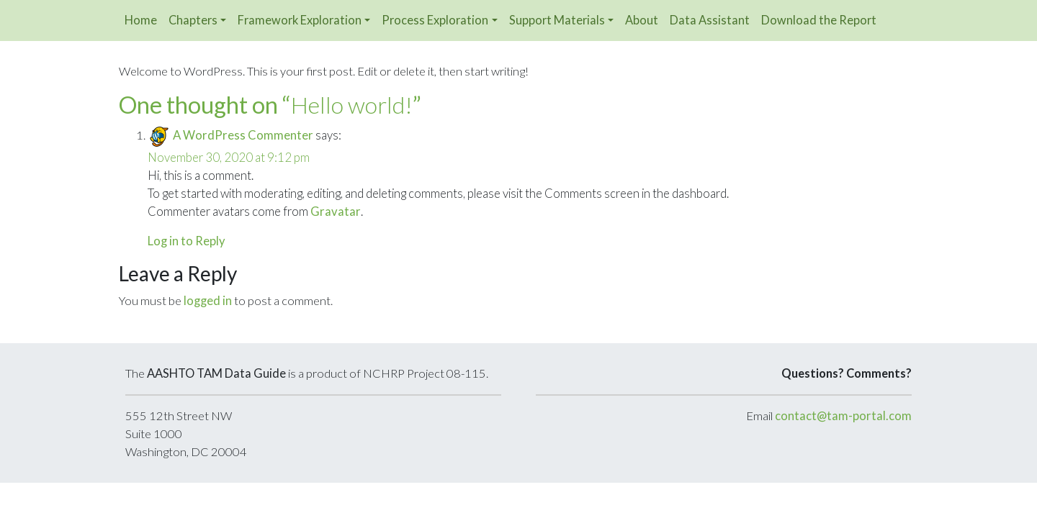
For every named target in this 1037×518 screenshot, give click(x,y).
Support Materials (557, 20)
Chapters (193, 20)
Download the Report (818, 20)
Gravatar (335, 211)
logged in (208, 301)
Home (141, 20)
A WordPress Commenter (243, 134)
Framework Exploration (300, 20)
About (641, 20)
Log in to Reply (186, 241)
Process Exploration (435, 20)
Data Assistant (710, 20)
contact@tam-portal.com (843, 416)
